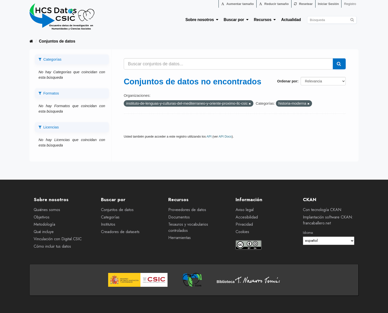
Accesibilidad (247, 217)
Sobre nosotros (201, 20)
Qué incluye (44, 232)
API (209, 136)
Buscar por (236, 20)
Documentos (179, 217)
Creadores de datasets (120, 232)
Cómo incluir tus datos (52, 246)
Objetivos (41, 217)
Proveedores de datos (187, 210)
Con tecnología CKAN (322, 210)
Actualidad (291, 20)
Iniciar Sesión (328, 4)
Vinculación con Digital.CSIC (58, 239)
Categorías (110, 217)
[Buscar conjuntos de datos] (332, 20)
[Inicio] (31, 41)
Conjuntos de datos (57, 41)
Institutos (108, 224)
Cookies (242, 232)
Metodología (44, 224)
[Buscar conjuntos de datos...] (228, 64)
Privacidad (244, 224)
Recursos (265, 20)
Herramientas (179, 238)
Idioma (308, 232)
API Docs (225, 136)
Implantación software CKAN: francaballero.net (328, 220)
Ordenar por (287, 81)
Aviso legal (245, 210)
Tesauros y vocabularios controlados (188, 227)
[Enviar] (352, 19)
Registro (350, 4)
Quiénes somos (47, 210)
